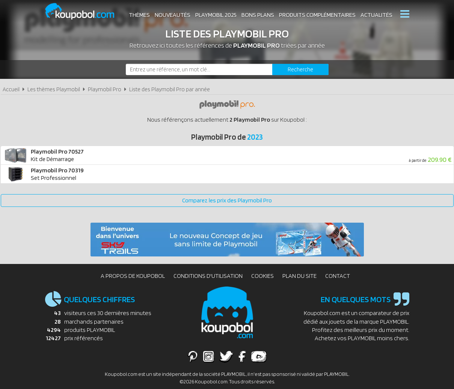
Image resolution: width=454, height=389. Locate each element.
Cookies (262, 275)
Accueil (11, 89)
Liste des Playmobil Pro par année (169, 89)
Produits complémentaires (317, 14)
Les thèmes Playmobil (53, 89)
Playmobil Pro (104, 89)
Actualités (376, 14)
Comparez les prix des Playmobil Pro (227, 200)
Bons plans (257, 14)
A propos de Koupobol (133, 275)
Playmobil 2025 (216, 14)
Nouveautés (172, 14)
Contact (337, 275)
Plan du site (299, 275)
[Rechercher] (300, 69)
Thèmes (139, 14)
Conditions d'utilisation (208, 275)
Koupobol (84, 11)
